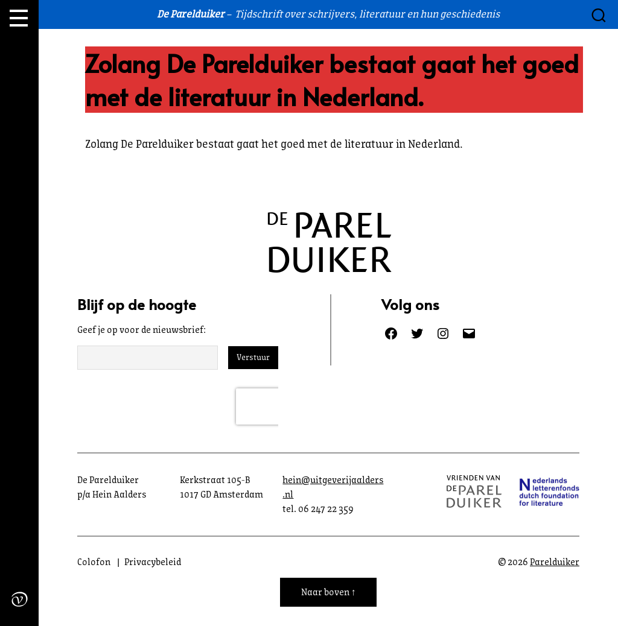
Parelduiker (554, 562)
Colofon (93, 562)
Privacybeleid (152, 562)
